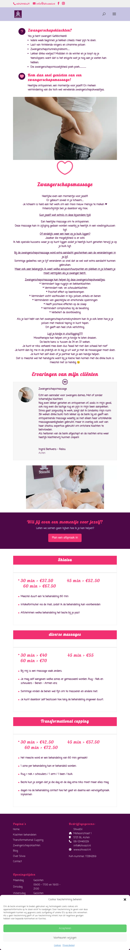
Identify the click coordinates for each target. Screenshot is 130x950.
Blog (15, 851)
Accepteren (65, 928)
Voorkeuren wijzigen (65, 938)
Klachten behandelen (24, 835)
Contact (17, 861)
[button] (125, 899)
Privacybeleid (68, 945)
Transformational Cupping (28, 840)
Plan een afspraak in (65, 538)
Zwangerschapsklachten (26, 845)
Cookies (57, 945)
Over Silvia (19, 856)
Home (16, 829)
